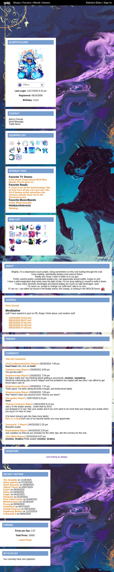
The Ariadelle (10, 480)
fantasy (18, 192)
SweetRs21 (9, 506)
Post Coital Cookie (13, 499)
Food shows (15, 180)
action (26, 192)
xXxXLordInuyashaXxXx (18, 364)
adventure (35, 192)
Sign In (108, 2)
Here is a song (12, 418)
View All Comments (15, 359)
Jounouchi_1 (12, 424)
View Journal (12, 305)
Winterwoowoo (11, 502)
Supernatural (29, 180)
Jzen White (11, 436)
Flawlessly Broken (12, 511)
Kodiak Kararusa (12, 509)
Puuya (7, 504)
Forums (27, 2)
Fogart (6, 494)
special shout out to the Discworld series (26, 196)
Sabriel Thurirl (10, 487)
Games (46, 2)
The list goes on (25, 182)
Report (34, 364)
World (36, 2)
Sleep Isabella (10, 482)
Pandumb (8, 497)
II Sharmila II (9, 514)
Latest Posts (25, 540)
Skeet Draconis (11, 485)
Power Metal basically (20, 203)
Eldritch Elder (94, 2)
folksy (6, 492)
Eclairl (6, 489)
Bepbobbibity (12, 430)
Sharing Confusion (15, 404)
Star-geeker (11, 398)
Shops (17, 2)
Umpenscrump (13, 369)
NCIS (39, 180)
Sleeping (13, 208)
